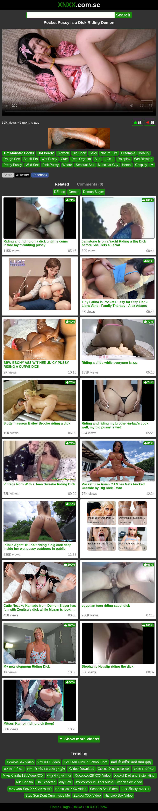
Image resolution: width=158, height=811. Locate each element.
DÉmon (59, 192)
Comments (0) (90, 184)
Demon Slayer (93, 192)
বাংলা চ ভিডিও (143, 769)
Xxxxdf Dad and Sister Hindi (134, 775)
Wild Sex (32, 165)
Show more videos (79, 739)
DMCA (77, 807)
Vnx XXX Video (48, 762)
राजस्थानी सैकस (13, 769)
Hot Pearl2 (45, 153)
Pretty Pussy (12, 165)
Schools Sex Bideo (104, 789)
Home (54, 807)
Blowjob (63, 153)
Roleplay (123, 159)
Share (7, 175)
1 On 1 (109, 159)
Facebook (40, 175)
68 (138, 122)
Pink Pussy (50, 165)
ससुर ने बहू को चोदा (59, 775)
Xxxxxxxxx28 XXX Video (92, 775)
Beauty (144, 153)
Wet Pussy (49, 159)
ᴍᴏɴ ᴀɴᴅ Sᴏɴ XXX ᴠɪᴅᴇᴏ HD (30, 789)
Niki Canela (24, 782)
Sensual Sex (85, 165)
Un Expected (46, 782)
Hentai (126, 165)
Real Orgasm (81, 159)
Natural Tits (109, 153)
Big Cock (79, 153)
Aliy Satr (65, 782)
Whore (67, 165)
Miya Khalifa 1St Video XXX (23, 775)
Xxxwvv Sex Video (20, 762)
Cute (64, 159)
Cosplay (141, 165)
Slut (97, 159)
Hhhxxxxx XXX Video (70, 789)
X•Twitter (22, 175)
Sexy (93, 153)
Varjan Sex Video (129, 782)
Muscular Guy (108, 165)
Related (62, 184)
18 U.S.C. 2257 (96, 807)
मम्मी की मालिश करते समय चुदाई (131, 762)
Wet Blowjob (143, 159)
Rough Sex (11, 159)
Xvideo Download (81, 769)
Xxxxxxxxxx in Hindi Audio (94, 782)
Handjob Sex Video (119, 795)
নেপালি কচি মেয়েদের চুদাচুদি (46, 769)
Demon (74, 192)
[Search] (70, 15)
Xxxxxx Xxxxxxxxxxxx (114, 769)
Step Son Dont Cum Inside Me (47, 795)
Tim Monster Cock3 (18, 153)
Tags (66, 807)
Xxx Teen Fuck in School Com (85, 762)
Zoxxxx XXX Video (87, 795)
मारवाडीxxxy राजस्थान (135, 789)
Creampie (128, 153)
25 (150, 122)
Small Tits (30, 159)
